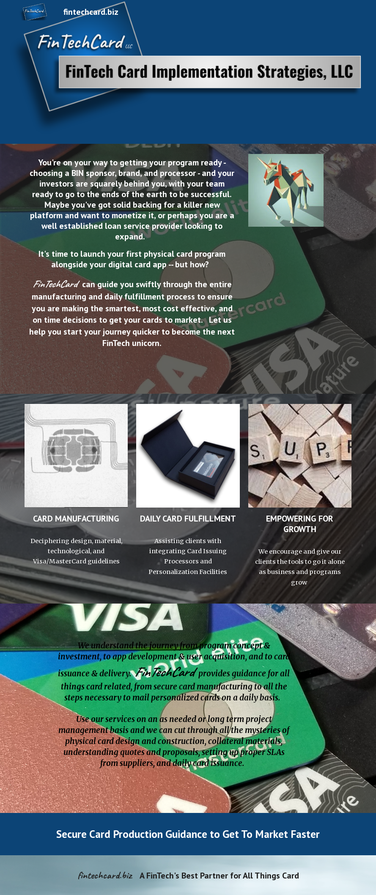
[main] (132, 269)
